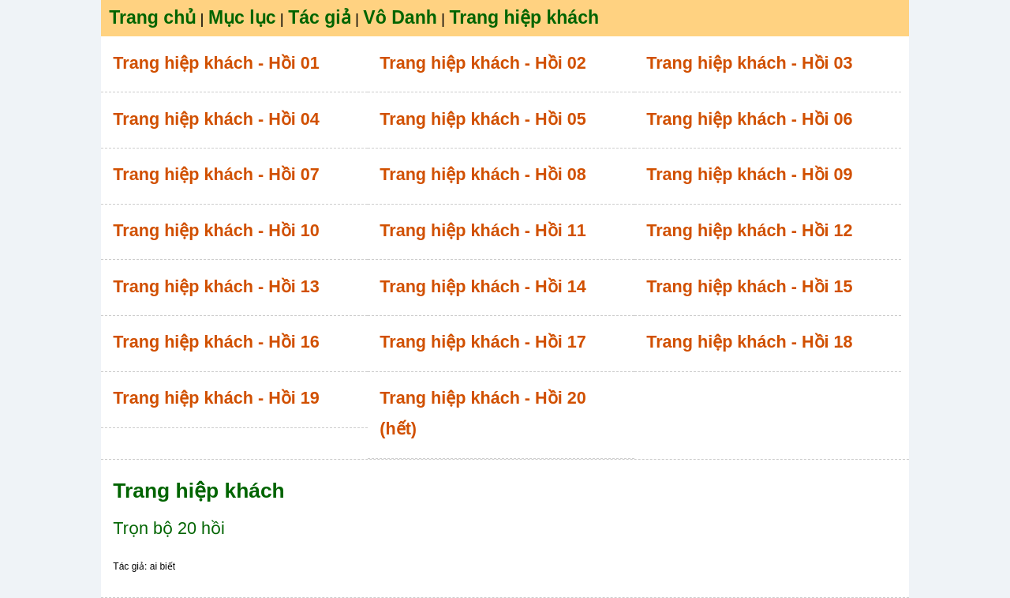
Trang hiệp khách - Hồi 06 (749, 119)
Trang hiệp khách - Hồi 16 (216, 342)
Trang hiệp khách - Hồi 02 (482, 63)
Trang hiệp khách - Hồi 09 (749, 174)
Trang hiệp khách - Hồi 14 (482, 286)
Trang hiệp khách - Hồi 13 (216, 286)
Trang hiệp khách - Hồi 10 (216, 230)
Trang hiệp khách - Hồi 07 (216, 174)
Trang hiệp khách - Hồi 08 (482, 174)
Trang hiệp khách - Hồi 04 (216, 119)
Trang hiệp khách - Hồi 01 (216, 63)
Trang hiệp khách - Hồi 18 (749, 342)
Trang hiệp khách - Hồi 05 (482, 119)
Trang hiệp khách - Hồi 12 (749, 230)
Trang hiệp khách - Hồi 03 (749, 63)
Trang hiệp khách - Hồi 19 (216, 398)
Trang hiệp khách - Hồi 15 (749, 286)
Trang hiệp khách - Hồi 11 (482, 230)
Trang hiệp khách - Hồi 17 (482, 342)
